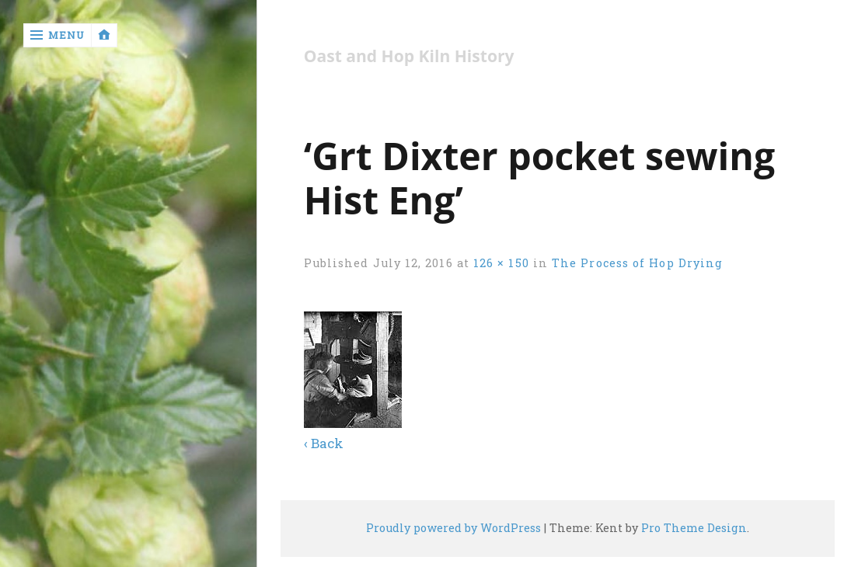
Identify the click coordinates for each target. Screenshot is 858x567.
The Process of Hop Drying (637, 263)
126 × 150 (501, 263)
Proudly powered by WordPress (453, 527)
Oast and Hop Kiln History (409, 56)
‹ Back (324, 443)
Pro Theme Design (694, 527)
